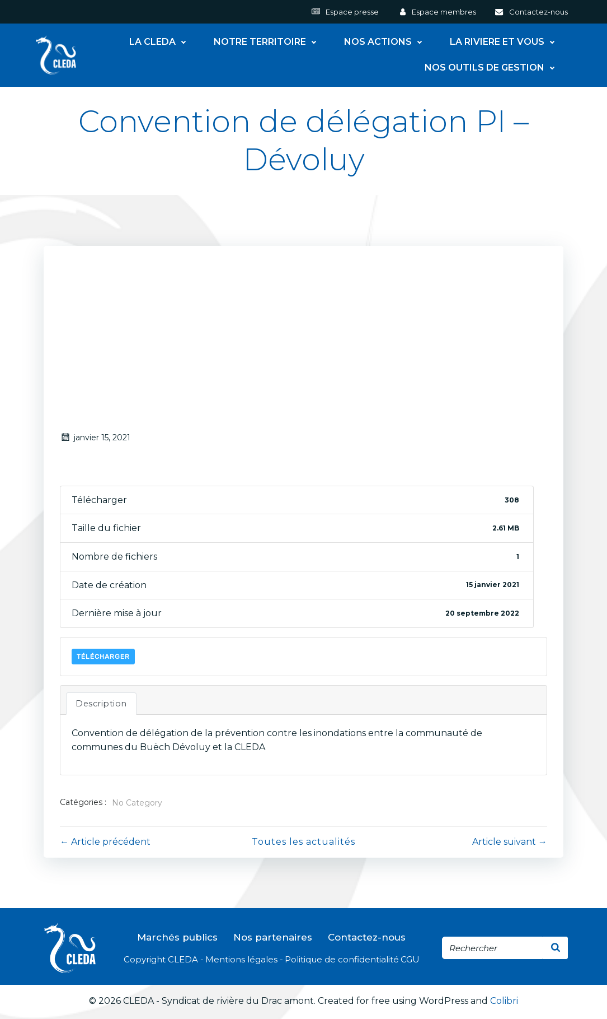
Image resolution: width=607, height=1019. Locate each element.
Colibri (504, 1002)
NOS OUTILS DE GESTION (493, 67)
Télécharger (103, 658)
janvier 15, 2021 (95, 439)
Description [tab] (102, 705)
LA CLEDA (161, 42)
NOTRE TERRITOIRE (268, 42)
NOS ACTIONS (386, 42)
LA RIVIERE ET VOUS (505, 42)
